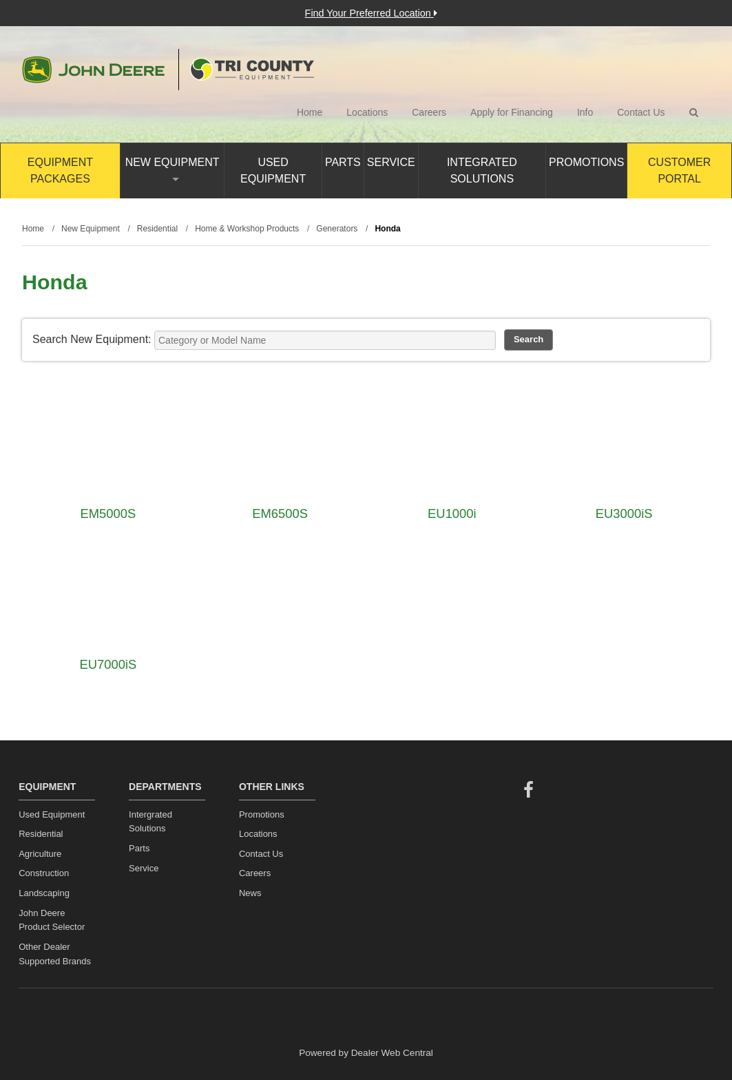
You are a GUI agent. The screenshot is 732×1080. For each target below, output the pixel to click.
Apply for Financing (511, 112)
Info (585, 112)
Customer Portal (679, 170)
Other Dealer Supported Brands (55, 954)
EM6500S (280, 513)
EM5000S (108, 513)
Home (309, 112)
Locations (367, 112)
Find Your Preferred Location (371, 13)
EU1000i (452, 513)
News (250, 893)
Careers (429, 112)
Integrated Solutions (482, 170)
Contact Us (641, 112)
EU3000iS (624, 513)
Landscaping (44, 893)
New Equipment (172, 168)
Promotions (586, 162)
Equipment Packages (60, 170)
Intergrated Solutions (150, 821)
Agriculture (40, 854)
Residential (41, 834)
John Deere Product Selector (52, 920)
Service (391, 162)
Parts (343, 162)
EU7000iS (107, 664)
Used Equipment (273, 170)
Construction (44, 873)
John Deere (93, 69)
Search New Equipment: (91, 339)
